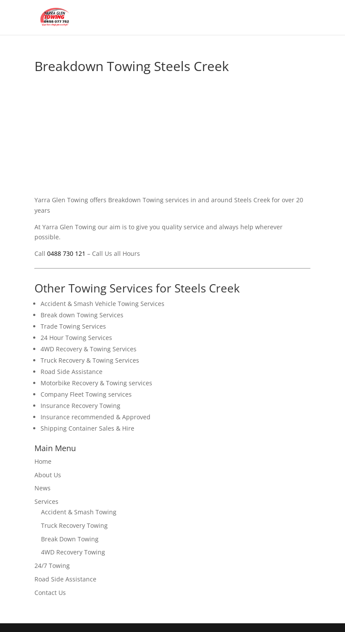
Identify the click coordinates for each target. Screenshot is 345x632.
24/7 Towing (52, 565)
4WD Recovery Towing (73, 552)
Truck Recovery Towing (74, 525)
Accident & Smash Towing (78, 512)
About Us (47, 475)
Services (46, 501)
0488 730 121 (66, 253)
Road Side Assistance (65, 579)
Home (42, 461)
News (42, 488)
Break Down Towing (70, 539)
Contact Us (50, 592)
